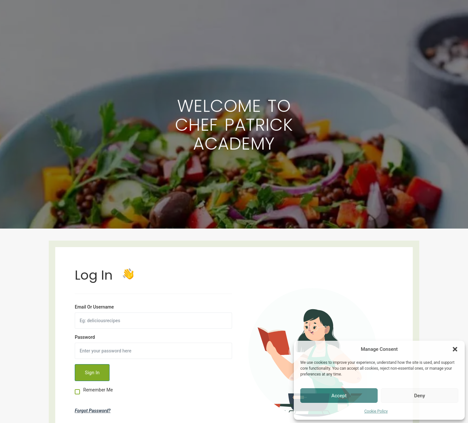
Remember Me (98, 390)
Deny (419, 396)
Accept (338, 396)
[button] (455, 349)
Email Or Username (94, 307)
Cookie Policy (376, 411)
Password (85, 337)
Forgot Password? (92, 410)
